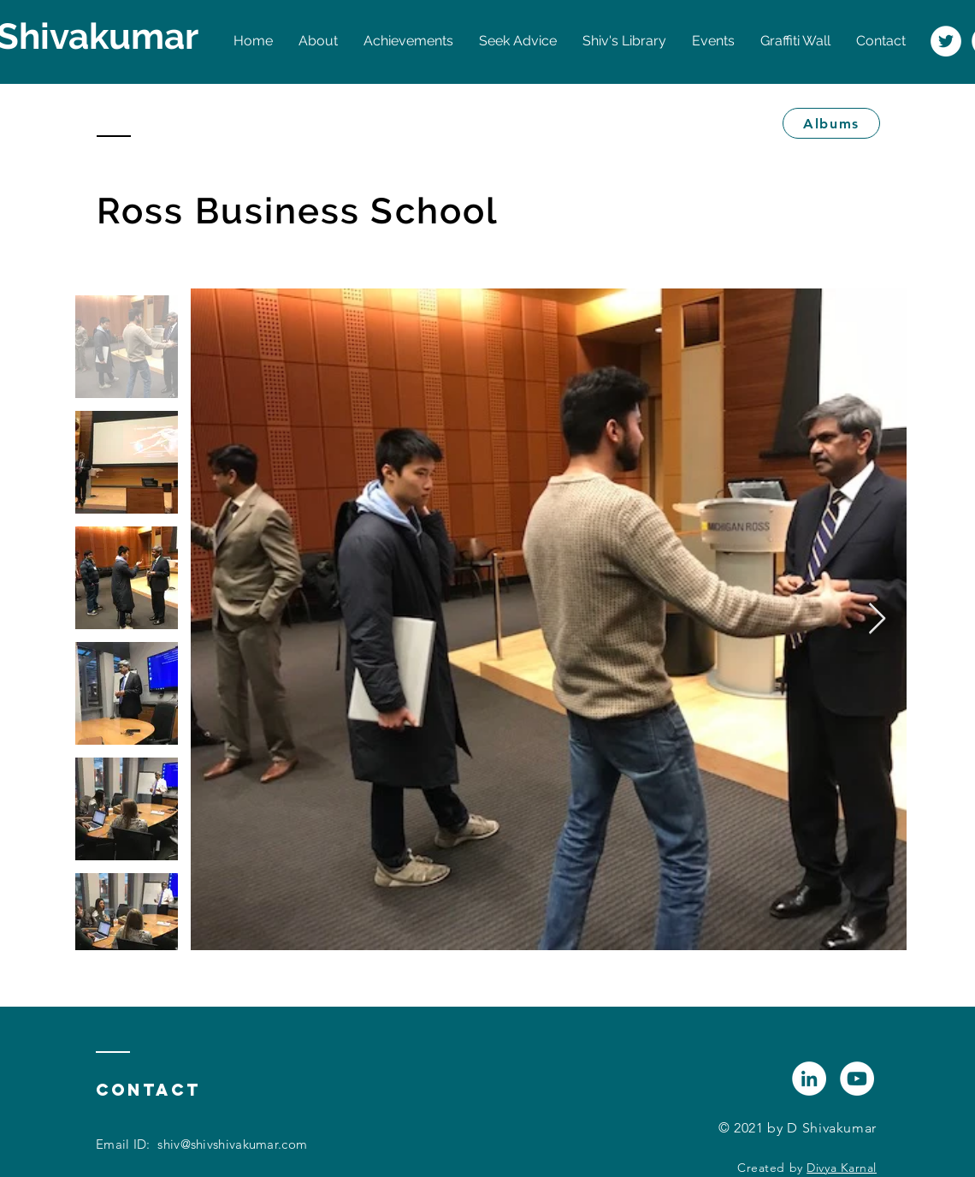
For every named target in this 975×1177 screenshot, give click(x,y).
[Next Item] (877, 619)
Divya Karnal (842, 1167)
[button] (624, 41)
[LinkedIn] (809, 1078)
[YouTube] (857, 1078)
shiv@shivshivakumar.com (232, 1144)
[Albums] (831, 123)
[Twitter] (946, 41)
